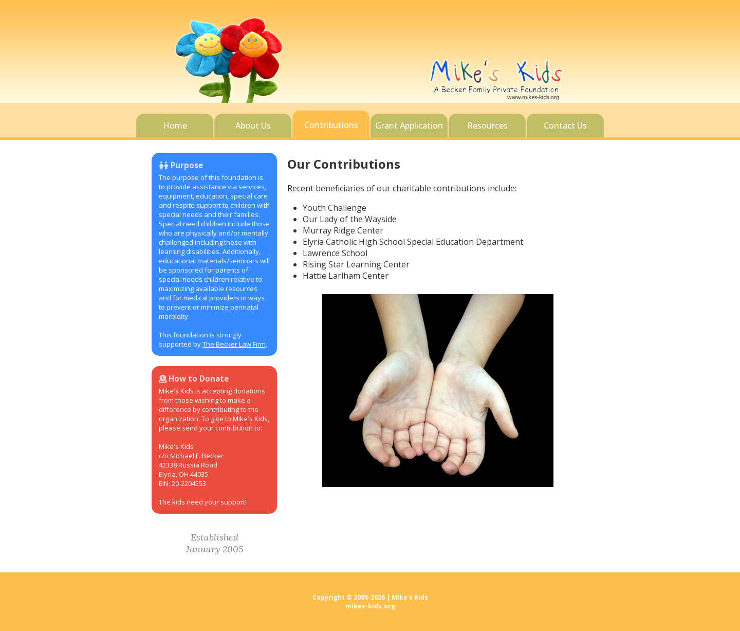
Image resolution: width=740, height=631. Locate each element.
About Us (253, 125)
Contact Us (565, 125)
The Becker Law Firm (234, 344)
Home (175, 125)
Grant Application (409, 125)
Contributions (331, 125)
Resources (487, 125)
